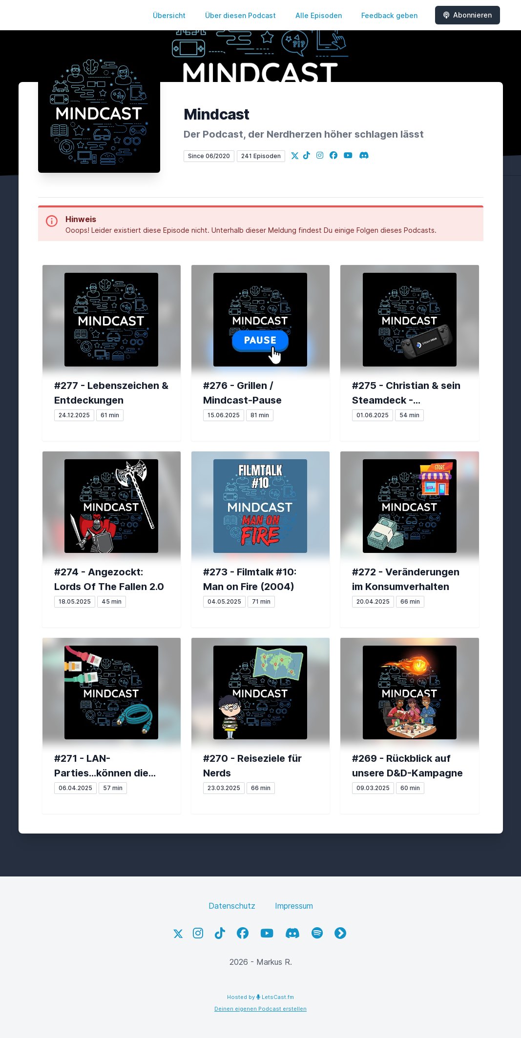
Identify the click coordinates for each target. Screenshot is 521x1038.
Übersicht (169, 15)
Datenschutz (231, 906)
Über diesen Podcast (240, 15)
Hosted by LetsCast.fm (260, 997)
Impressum (294, 906)
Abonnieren (467, 15)
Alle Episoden (318, 15)
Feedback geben (389, 15)
